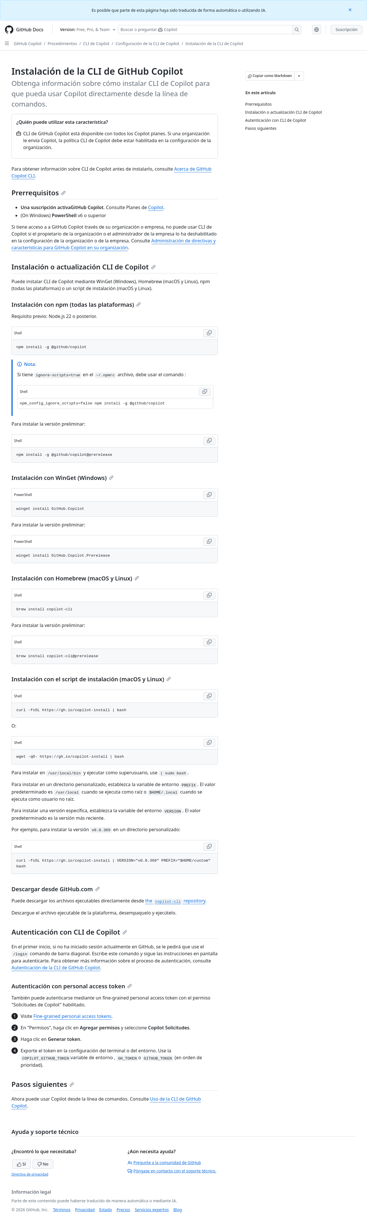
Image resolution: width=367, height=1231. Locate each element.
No (42, 1164)
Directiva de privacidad (29, 1174)
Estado (105, 1209)
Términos (62, 1209)
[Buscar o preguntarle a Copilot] (209, 29)
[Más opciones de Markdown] (299, 75)
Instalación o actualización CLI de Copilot (83, 266)
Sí (21, 1164)
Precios (123, 1209)
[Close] (350, 9)
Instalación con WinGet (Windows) (62, 478)
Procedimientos (62, 43)
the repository (175, 901)
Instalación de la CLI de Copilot (214, 43)
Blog (177, 1209)
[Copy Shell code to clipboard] (209, 333)
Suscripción (346, 29)
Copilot (155, 207)
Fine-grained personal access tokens (72, 1016)
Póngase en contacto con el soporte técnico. (172, 1171)
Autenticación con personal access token (71, 986)
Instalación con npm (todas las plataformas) (76, 304)
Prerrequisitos (38, 192)
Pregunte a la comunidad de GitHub (164, 1162)
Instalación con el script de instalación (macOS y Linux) (91, 679)
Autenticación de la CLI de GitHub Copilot (55, 967)
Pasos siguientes (42, 1084)
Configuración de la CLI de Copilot (147, 43)
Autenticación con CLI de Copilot (69, 932)
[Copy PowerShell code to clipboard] (209, 495)
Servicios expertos (152, 1209)
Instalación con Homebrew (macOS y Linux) (75, 578)
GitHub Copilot (28, 43)
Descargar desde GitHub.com (55, 889)
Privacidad (85, 1209)
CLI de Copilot (96, 43)
